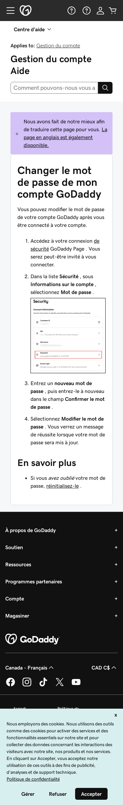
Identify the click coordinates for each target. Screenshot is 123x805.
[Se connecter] (100, 10)
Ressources (18, 564)
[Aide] (71, 10)
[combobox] (54, 88)
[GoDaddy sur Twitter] (59, 685)
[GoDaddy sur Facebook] (10, 685)
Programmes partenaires (33, 581)
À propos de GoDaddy (30, 530)
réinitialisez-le (62, 485)
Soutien (14, 547)
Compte (14, 598)
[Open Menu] (7, 10)
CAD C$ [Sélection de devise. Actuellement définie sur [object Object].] (105, 667)
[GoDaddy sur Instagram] (27, 685)
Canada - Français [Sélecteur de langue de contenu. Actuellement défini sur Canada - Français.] (30, 667)
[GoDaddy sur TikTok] (43, 685)
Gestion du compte (58, 45)
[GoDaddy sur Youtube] (76, 685)
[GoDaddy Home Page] (32, 639)
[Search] (105, 88)
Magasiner (17, 615)
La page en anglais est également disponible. (65, 137)
